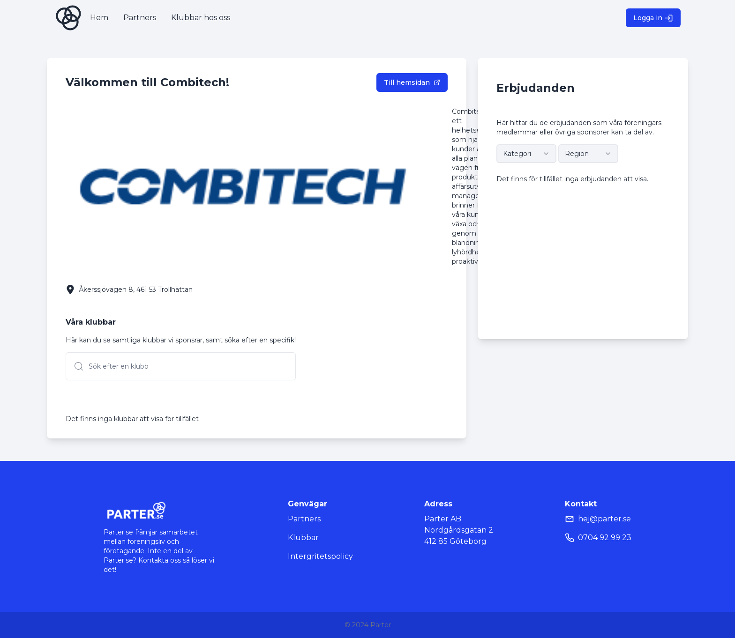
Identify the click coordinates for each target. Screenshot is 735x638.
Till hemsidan (412, 82)
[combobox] (526, 153)
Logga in (653, 18)
